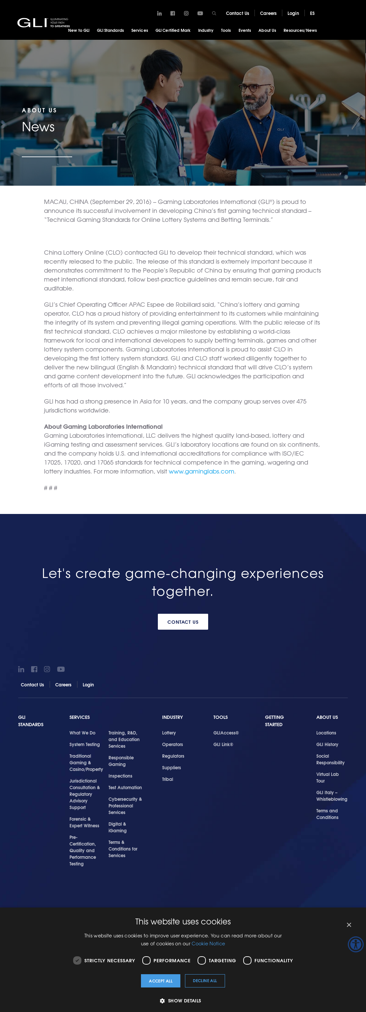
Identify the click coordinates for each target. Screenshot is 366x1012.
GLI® (44, 23)
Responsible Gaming (121, 760)
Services (139, 30)
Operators (172, 743)
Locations (326, 732)
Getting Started (274, 721)
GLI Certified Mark (173, 30)
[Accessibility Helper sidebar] (356, 944)
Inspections (120, 775)
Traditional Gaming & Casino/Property (86, 762)
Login (293, 13)
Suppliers (171, 767)
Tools (226, 30)
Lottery (169, 732)
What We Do (82, 732)
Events (245, 30)
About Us (267, 30)
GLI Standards (110, 30)
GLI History (327, 743)
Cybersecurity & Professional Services (125, 805)
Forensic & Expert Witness (84, 822)
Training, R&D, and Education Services (124, 739)
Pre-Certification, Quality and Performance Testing (82, 850)
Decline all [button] (205, 980)
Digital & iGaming (118, 827)
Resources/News (300, 30)
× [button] (348, 924)
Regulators (173, 755)
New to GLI (78, 30)
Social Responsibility (330, 758)
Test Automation (125, 787)
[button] (183, 1000)
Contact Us (237, 13)
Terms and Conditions (327, 813)
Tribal (167, 778)
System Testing (84, 743)
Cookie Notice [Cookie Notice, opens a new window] (208, 943)
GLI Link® (223, 743)
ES (312, 13)
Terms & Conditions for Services (123, 848)
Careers (268, 13)
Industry (205, 30)
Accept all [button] (160, 981)
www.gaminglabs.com (201, 471)
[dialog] (183, 960)
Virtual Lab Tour (327, 777)
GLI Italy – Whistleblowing (331, 795)
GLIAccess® (226, 732)
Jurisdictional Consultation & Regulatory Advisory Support (84, 793)
